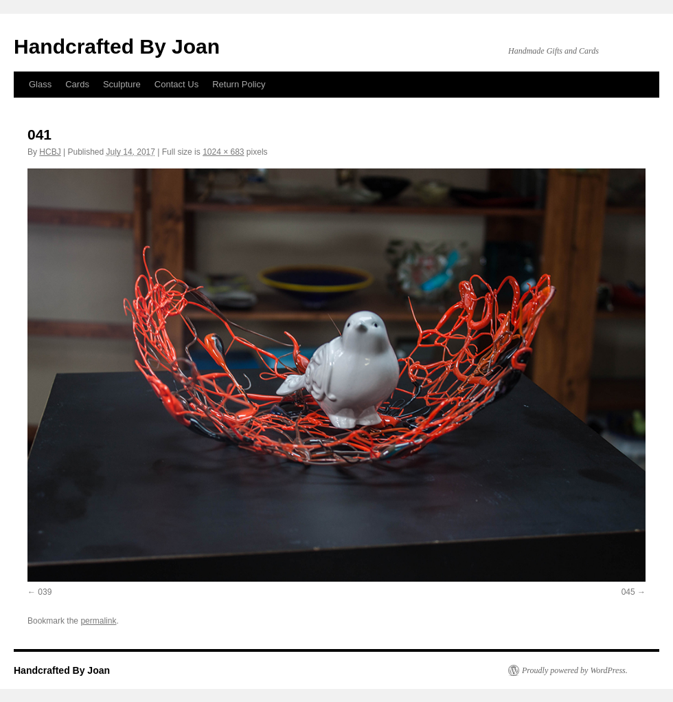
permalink (98, 621)
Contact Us (176, 84)
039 (45, 592)
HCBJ (49, 152)
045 (628, 592)
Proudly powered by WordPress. (575, 670)
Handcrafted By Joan (117, 46)
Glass (40, 84)
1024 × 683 (223, 152)
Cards (77, 84)
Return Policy (238, 84)
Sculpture (122, 84)
